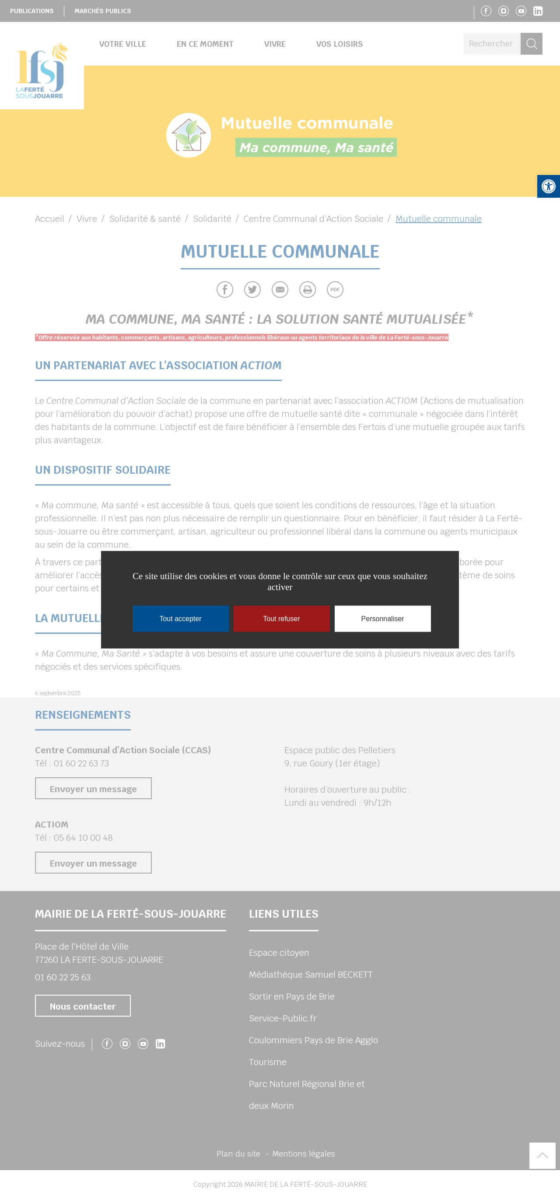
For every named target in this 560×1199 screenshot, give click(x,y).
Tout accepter (180, 618)
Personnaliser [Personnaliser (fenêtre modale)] (382, 618)
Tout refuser (281, 618)
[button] (548, 186)
